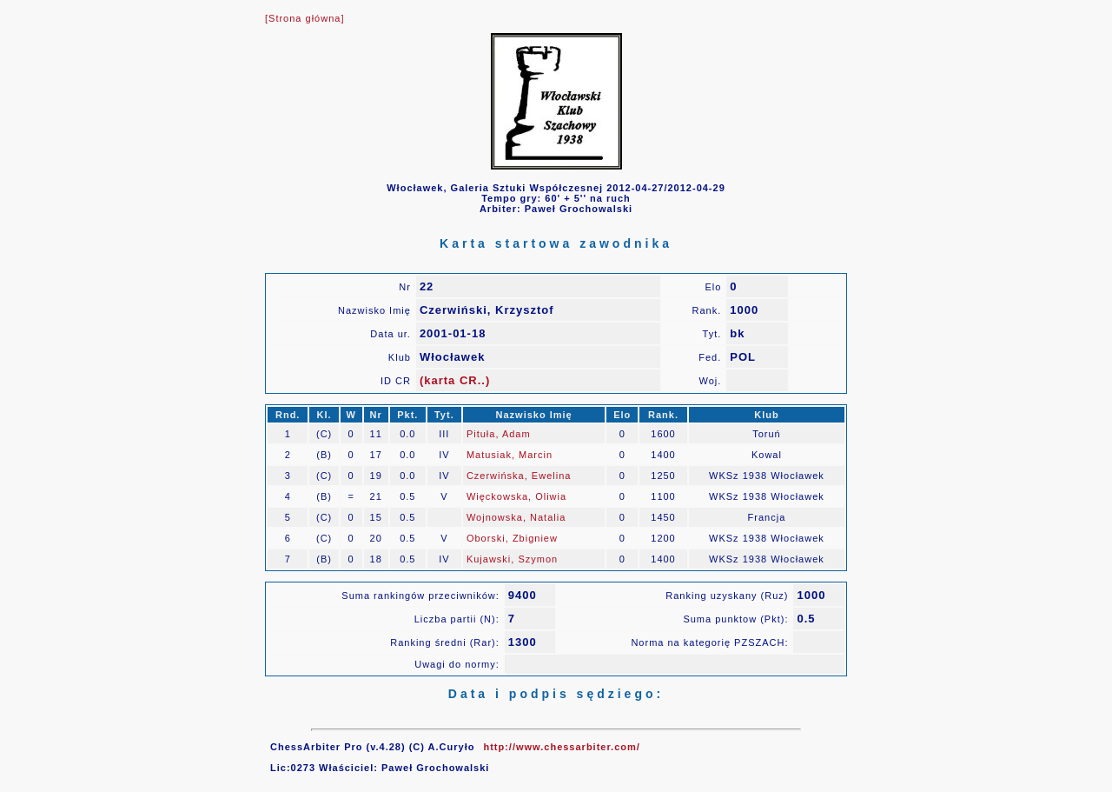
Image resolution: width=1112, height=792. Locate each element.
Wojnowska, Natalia (516, 517)
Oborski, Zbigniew (512, 538)
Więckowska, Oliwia (516, 496)
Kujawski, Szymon (512, 559)
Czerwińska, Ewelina (519, 475)
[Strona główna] (304, 18)
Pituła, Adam (499, 434)
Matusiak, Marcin (510, 454)
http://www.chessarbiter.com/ (561, 747)
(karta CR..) (455, 380)
